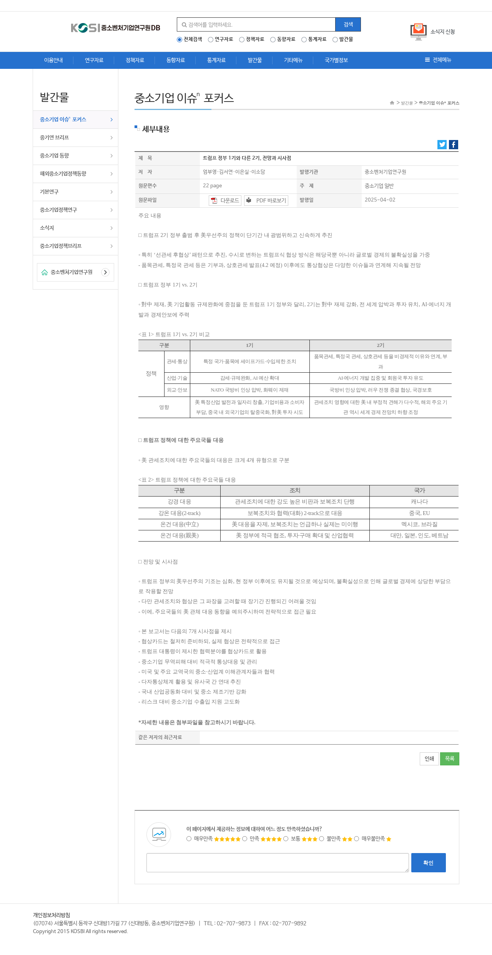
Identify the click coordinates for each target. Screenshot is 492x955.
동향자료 (286, 39)
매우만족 (213, 839)
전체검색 (193, 39)
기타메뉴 (293, 60)
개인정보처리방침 (51, 915)
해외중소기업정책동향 (63, 174)
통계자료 (317, 39)
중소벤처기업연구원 (71, 272)
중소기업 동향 (54, 156)
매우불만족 (373, 839)
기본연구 (49, 192)
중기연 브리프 (54, 138)
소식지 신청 (442, 32)
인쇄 (429, 759)
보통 (300, 839)
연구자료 (224, 39)
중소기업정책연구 (58, 210)
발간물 (346, 39)
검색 (348, 25)
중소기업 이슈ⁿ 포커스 (63, 120)
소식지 (47, 228)
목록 (449, 759)
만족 (262, 839)
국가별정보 (336, 60)
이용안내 (53, 60)
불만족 (336, 839)
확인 (428, 863)
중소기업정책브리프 (60, 246)
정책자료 (255, 39)
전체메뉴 (438, 60)
